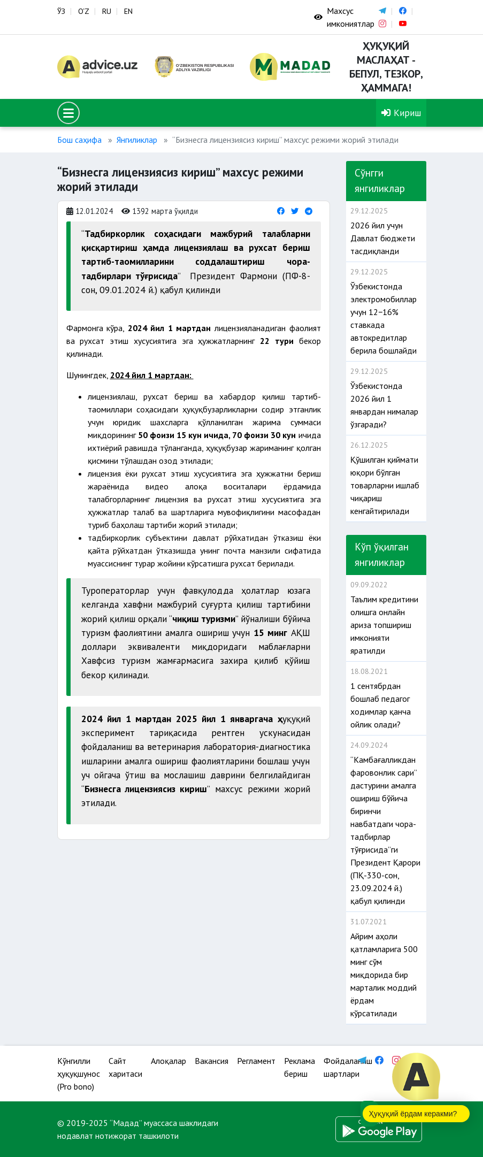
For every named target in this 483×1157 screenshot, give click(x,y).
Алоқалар (168, 1060)
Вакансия (211, 1060)
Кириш (401, 112)
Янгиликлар (137, 139)
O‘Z (83, 11)
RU (106, 11)
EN (128, 11)
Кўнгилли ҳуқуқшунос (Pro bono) (78, 1073)
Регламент (256, 1060)
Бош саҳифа (79, 139)
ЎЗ (61, 11)
